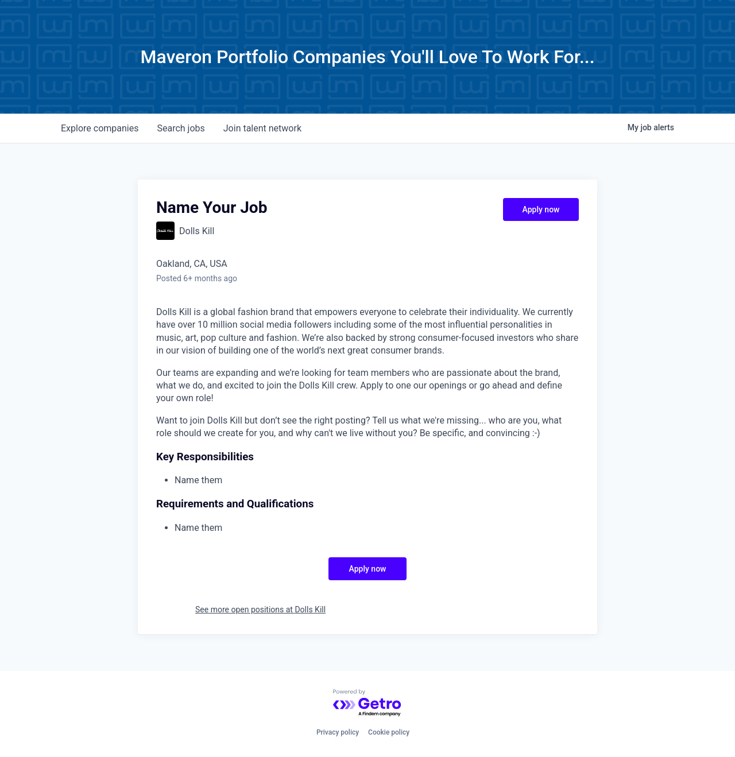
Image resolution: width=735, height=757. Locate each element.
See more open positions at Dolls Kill (260, 609)
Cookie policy (388, 732)
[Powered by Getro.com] (367, 703)
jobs (180, 128)
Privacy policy (337, 732)
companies (99, 128)
